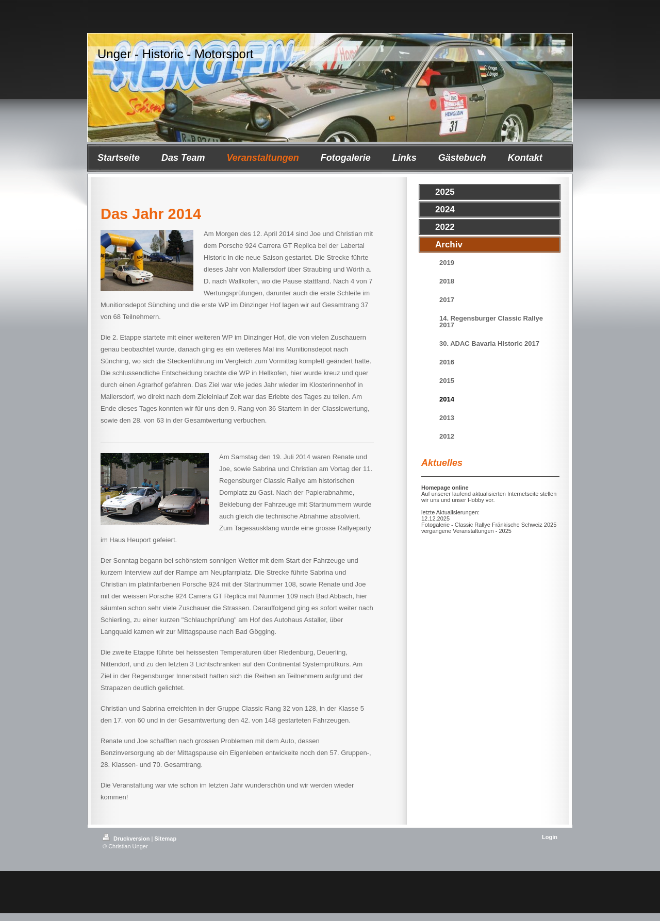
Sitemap (165, 838)
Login (549, 837)
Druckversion (127, 838)
